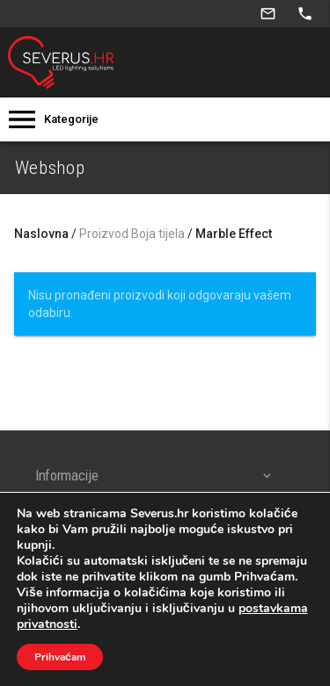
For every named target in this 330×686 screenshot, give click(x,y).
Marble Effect (233, 234)
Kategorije (71, 119)
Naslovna (41, 234)
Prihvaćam (59, 657)
